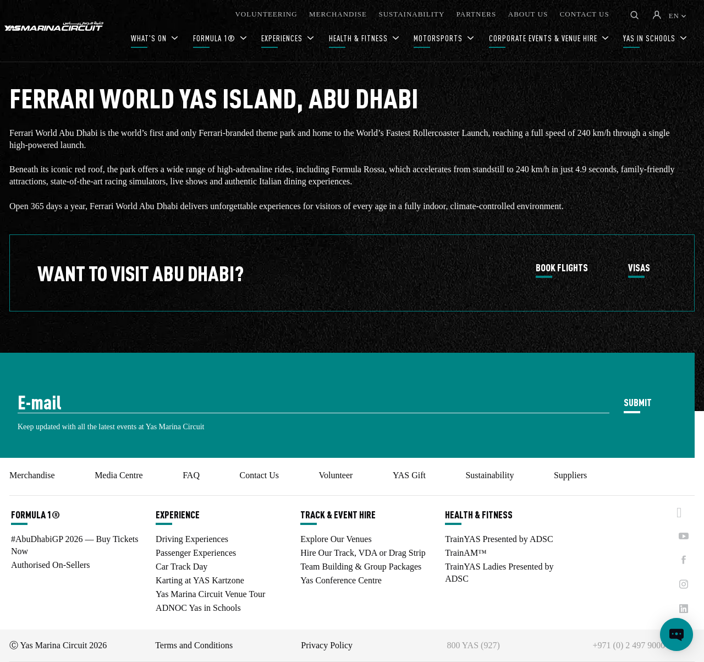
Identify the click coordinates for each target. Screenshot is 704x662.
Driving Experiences (192, 539)
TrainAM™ (466, 552)
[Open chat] (676, 634)
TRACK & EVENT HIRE (338, 514)
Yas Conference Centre (341, 580)
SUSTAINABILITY (411, 14)
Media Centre (119, 475)
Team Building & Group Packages (360, 566)
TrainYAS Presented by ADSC (499, 539)
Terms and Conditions (194, 645)
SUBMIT (638, 402)
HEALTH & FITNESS (359, 38)
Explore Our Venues (335, 539)
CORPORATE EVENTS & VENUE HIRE (544, 38)
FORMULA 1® (215, 38)
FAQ (191, 475)
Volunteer (335, 475)
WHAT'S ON (150, 38)
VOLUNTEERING (266, 14)
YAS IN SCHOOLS (650, 38)
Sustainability (489, 475)
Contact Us (259, 475)
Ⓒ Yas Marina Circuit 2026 (58, 645)
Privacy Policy (327, 645)
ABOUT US (528, 14)
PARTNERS (477, 14)
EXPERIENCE (178, 514)
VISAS (639, 267)
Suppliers (570, 475)
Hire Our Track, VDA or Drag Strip (363, 552)
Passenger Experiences (196, 552)
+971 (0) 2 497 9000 (629, 645)
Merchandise (32, 475)
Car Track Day (181, 566)
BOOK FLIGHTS (562, 267)
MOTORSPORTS (439, 38)
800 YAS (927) (473, 645)
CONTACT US (584, 14)
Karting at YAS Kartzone (200, 580)
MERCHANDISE (338, 14)
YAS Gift (409, 475)
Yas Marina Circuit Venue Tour (210, 594)
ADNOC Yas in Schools (198, 607)
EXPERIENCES (283, 38)
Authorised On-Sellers (50, 565)
